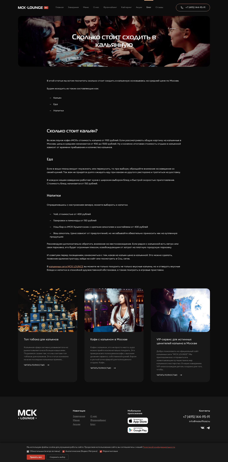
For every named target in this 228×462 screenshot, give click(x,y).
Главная (60, 7)
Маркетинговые (109, 451)
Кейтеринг (126, 7)
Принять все (36, 457)
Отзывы (159, 7)
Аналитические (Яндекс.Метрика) (79, 451)
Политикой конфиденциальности (159, 447)
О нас (96, 7)
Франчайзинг (110, 7)
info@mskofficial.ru (199, 421)
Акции (139, 7)
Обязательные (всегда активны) (43, 451)
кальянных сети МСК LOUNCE (66, 266)
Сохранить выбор (57, 457)
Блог (148, 7)
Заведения (73, 7)
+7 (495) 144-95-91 (195, 7)
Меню (86, 7)
